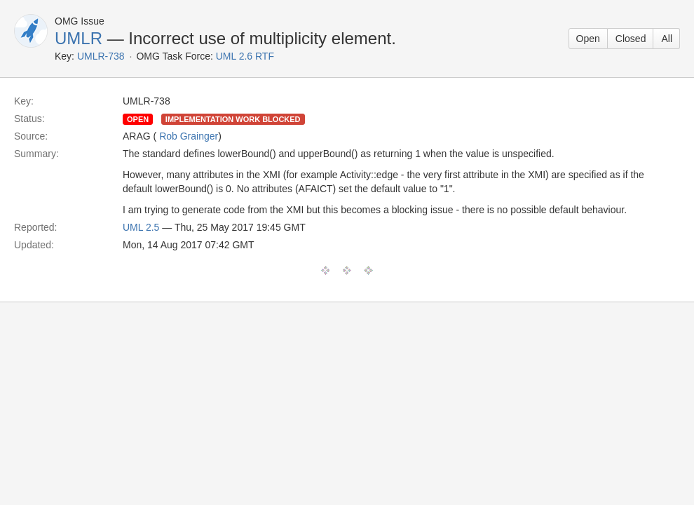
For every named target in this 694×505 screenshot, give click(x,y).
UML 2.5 (141, 227)
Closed (630, 38)
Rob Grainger (188, 136)
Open (588, 38)
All (666, 38)
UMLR (78, 38)
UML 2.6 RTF (245, 56)
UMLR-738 (101, 56)
